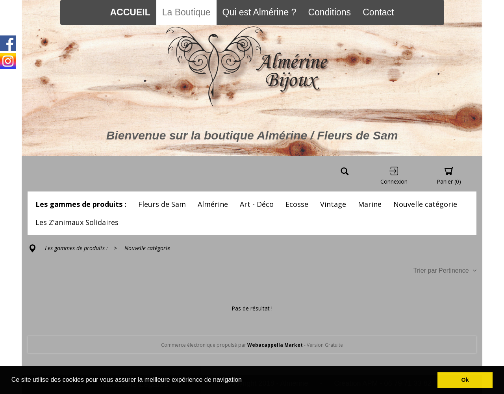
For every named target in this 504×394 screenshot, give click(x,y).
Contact (378, 12)
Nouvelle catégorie (425, 204)
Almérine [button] (213, 204)
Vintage (333, 204)
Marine (370, 204)
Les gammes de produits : (80, 204)
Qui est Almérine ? (259, 12)
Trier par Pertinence (444, 270)
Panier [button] (449, 176)
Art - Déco (257, 204)
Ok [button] (465, 380)
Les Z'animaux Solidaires (77, 222)
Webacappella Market (275, 345)
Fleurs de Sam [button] (162, 204)
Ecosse (296, 204)
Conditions (329, 12)
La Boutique (186, 12)
